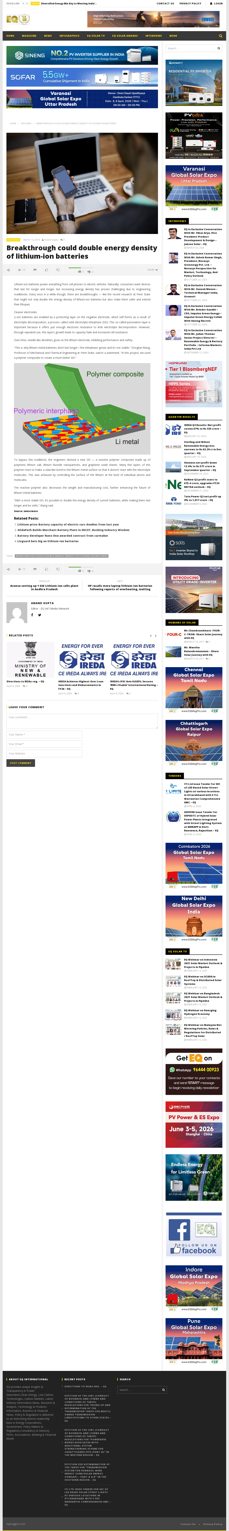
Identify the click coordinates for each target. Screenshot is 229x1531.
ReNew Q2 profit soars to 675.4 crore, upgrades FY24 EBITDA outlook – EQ (201, 483)
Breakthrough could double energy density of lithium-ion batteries (62, 556)
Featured (14, 239)
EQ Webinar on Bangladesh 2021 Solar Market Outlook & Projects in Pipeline (203, 997)
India (35, 3)
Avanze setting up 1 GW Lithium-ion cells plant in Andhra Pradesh (44, 586)
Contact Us (165, 3)
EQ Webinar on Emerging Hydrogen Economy (200, 1012)
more (153, 269)
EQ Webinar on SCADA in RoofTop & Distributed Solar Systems (203, 980)
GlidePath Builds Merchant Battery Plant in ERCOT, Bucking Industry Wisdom (73, 530)
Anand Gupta (51, 239)
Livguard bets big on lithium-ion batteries (48, 541)
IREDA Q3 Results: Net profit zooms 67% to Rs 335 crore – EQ (202, 428)
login (218, 3)
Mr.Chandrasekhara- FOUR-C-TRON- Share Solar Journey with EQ (203, 634)
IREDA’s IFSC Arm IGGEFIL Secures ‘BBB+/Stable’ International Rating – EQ (133, 685)
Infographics (69, 35)
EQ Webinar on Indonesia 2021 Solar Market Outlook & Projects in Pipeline (203, 963)
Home (10, 35)
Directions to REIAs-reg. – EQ (25, 681)
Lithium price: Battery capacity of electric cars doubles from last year (68, 524)
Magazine (29, 35)
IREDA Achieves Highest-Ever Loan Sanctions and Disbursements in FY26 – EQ (80, 685)
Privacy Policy (190, 3)
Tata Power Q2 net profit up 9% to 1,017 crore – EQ (202, 498)
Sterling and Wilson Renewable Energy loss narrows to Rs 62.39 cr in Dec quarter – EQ (203, 447)
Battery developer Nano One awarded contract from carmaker (62, 535)
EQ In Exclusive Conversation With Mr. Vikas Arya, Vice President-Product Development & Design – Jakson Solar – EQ (203, 237)
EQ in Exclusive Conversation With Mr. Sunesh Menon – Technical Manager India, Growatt (203, 291)
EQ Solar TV (96, 35)
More (173, 35)
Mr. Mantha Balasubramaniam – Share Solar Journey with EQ (201, 651)
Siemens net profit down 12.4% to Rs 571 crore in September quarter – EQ (200, 466)
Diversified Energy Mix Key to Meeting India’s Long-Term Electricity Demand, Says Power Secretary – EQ (69, 3)
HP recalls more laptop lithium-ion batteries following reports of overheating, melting (120, 586)
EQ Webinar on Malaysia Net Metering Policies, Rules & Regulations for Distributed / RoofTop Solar (203, 1030)
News (48, 35)
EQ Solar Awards (125, 35)
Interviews (153, 35)
